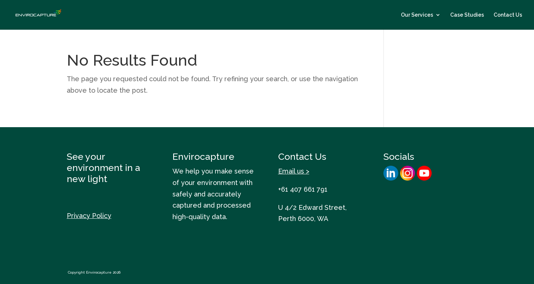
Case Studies (467, 15)
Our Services (417, 15)
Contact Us (508, 15)
